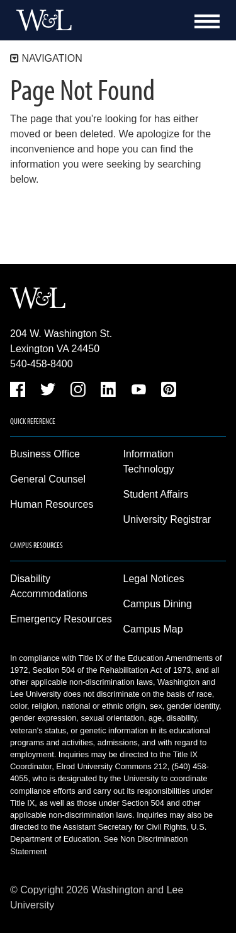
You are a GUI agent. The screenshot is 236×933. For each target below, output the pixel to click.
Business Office (45, 454)
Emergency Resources (61, 619)
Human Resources (52, 504)
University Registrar (167, 519)
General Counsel (48, 479)
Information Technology (148, 461)
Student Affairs (156, 494)
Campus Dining (157, 603)
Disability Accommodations (48, 586)
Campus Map (153, 629)
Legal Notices (153, 578)
